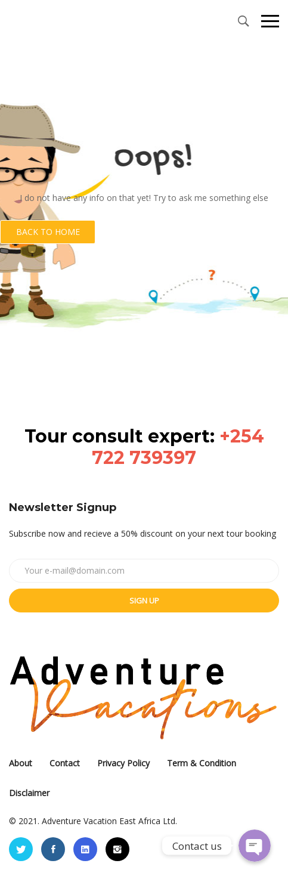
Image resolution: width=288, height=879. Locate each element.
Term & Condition (201, 763)
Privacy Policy (123, 763)
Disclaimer (29, 792)
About (20, 763)
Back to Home (48, 231)
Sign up (144, 600)
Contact (64, 763)
